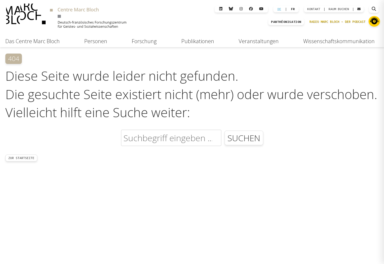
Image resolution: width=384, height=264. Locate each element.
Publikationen (197, 41)
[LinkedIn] (221, 9)
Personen (95, 41)
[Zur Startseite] (66, 16)
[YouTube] (261, 9)
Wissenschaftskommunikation (339, 41)
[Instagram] (241, 9)
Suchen (243, 138)
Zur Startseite (21, 158)
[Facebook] (251, 9)
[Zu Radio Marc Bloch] (374, 21)
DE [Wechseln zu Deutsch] (279, 9)
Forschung (144, 41)
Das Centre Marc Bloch (32, 41)
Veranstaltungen (259, 41)
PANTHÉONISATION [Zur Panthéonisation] (286, 22)
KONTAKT (313, 9)
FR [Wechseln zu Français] (293, 9)
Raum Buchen (339, 9)
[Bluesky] (230, 9)
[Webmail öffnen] (359, 9)
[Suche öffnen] (374, 9)
